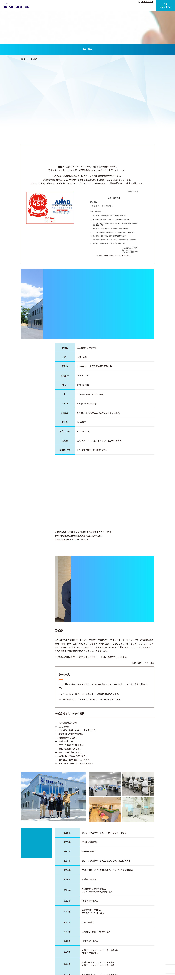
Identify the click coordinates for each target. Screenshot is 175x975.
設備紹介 (109, 5)
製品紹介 (122, 5)
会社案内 (82, 5)
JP (142, 1)
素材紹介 (136, 5)
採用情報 (149, 5)
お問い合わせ (165, 6)
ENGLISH (148, 1)
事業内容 (95, 5)
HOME (70, 5)
